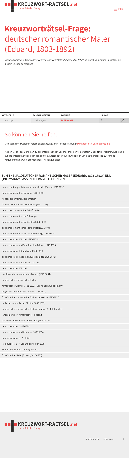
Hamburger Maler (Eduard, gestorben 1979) (23, 343)
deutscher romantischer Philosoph (19, 216)
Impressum (108, 439)
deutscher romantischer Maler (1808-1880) (23, 193)
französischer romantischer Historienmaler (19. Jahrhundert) (32, 309)
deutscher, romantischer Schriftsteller (21, 210)
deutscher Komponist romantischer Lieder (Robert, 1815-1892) (33, 187)
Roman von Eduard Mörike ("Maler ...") (21, 349)
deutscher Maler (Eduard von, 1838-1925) (22, 251)
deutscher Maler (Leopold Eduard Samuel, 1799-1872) (29, 256)
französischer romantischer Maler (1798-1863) (25, 204)
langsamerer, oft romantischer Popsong (22, 314)
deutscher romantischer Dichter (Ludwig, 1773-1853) (28, 233)
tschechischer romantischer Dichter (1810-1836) (26, 320)
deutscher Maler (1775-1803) (16, 338)
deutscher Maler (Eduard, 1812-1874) (20, 239)
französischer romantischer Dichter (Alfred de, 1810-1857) (31, 297)
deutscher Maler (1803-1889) (16, 326)
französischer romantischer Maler (19, 198)
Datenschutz (92, 439)
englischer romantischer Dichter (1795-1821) (24, 291)
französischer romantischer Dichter (19, 280)
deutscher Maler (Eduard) (14, 268)
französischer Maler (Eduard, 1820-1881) (22, 355)
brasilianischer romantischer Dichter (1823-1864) (26, 274)
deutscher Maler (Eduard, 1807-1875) (20, 262)
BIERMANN (67, 120)
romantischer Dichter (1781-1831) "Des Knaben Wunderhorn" (32, 285)
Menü (119, 9)
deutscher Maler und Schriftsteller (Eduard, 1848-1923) (29, 245)
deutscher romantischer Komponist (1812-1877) (26, 227)
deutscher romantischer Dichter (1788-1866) (24, 222)
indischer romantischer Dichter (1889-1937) (23, 303)
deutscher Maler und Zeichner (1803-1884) (23, 332)
